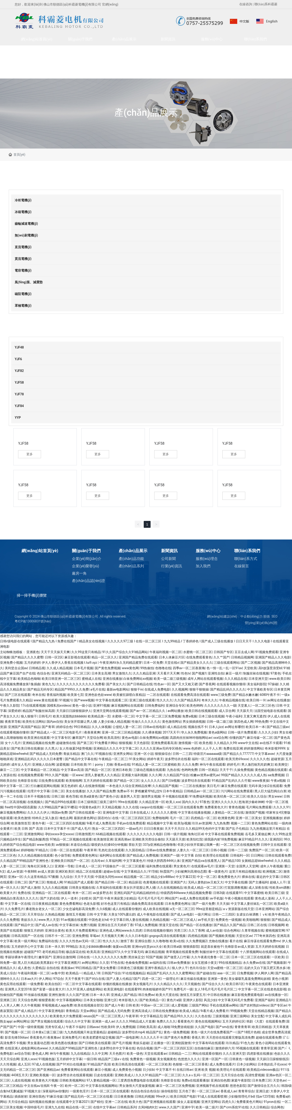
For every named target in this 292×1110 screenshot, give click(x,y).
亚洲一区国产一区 (215, 1059)
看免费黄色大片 (229, 877)
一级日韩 (90, 1059)
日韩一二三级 (237, 850)
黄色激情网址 (171, 721)
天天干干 (226, 770)
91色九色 (247, 1043)
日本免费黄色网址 (178, 903)
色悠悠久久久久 (189, 1059)
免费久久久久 (166, 1021)
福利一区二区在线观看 (208, 759)
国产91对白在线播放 (71, 1064)
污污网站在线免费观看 (237, 791)
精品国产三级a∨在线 (113, 1059)
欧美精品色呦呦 (29, 678)
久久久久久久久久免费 (110, 957)
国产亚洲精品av (48, 1069)
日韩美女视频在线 (82, 887)
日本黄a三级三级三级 (47, 1032)
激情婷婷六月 (224, 1048)
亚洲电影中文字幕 (115, 812)
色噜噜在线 (163, 668)
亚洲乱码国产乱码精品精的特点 (136, 893)
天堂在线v (171, 662)
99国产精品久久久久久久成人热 (243, 775)
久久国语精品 (135, 850)
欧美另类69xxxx (237, 759)
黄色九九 (48, 684)
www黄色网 (130, 668)
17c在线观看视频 (33, 705)
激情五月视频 (75, 914)
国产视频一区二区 (17, 1032)
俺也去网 (65, 818)
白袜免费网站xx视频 (137, 678)
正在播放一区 (160, 1043)
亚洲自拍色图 (220, 1080)
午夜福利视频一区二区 (165, 652)
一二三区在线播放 (192, 786)
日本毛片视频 (83, 668)
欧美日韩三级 (274, 893)
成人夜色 (24, 968)
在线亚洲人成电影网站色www (26, 1048)
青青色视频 (237, 807)
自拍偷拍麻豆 (204, 1048)
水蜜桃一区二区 (123, 716)
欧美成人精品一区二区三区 (203, 887)
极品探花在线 (75, 952)
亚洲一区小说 (143, 754)
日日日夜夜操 (153, 828)
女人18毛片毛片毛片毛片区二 (215, 989)
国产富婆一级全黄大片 (49, 989)
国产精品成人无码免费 (46, 754)
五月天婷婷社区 (233, 1021)
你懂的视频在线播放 (117, 984)
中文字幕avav (264, 754)
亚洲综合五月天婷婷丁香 (115, 925)
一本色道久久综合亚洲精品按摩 (128, 786)
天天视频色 (192, 984)
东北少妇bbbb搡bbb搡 (95, 946)
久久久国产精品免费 (101, 791)
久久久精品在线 (235, 678)
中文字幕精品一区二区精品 (40, 770)
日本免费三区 (261, 1080)
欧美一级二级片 (207, 1107)
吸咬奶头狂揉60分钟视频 (109, 844)
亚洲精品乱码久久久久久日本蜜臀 (38, 759)
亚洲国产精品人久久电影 (272, 657)
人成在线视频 (20, 1080)
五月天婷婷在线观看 (97, 780)
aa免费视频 (276, 775)
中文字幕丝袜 (69, 925)
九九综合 (66, 877)
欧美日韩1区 (235, 984)
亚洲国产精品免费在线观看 (138, 657)
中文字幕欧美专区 (260, 689)
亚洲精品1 (283, 1000)
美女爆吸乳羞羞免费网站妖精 (249, 979)
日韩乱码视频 (144, 1096)
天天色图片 (117, 1053)
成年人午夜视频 (271, 866)
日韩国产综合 (111, 973)
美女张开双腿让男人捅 (80, 721)
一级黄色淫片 (79, 1091)
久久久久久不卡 (151, 1037)
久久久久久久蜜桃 (163, 812)
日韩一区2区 (54, 657)
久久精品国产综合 (176, 775)
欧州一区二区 (74, 1086)
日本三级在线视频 (211, 716)
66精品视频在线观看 (110, 834)
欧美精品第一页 (99, 716)
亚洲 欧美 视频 (204, 1069)
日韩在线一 (85, 957)
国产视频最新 (276, 962)
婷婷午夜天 (155, 759)
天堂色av (279, 1080)
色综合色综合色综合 (145, 1091)
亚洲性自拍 (216, 673)
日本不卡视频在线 (37, 796)
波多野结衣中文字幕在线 (117, 1048)
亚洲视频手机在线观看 (212, 1086)
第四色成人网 (243, 721)
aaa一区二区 (226, 973)
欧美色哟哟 (195, 705)
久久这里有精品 (35, 877)
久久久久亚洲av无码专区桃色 (161, 748)
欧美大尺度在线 (167, 995)
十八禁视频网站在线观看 (257, 952)
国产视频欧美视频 (221, 936)
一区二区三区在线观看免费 (183, 807)
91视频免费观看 (266, 652)
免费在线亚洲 (232, 748)
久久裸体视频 (151, 732)
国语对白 (104, 818)
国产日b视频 (171, 780)
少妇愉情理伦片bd (241, 1096)
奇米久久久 (209, 700)
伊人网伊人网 (264, 973)
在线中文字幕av (104, 1107)
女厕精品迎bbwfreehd (257, 861)
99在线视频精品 (230, 962)
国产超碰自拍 (206, 973)
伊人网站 (45, 979)
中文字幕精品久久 (134, 871)
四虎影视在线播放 (260, 1053)
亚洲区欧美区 (64, 871)
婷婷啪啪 (27, 850)
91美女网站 (137, 759)
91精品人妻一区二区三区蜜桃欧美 (156, 764)
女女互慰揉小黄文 (204, 962)
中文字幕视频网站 (69, 1000)
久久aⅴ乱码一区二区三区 (200, 1075)
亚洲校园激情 (181, 1043)
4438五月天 (19, 1075)
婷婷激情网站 (253, 748)
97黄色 (275, 673)
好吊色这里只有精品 (115, 903)
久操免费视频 (243, 770)
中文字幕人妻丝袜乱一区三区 (252, 903)
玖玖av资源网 (201, 823)
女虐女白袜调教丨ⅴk (251, 914)
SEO (274, 616)
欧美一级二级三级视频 (170, 678)
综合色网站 (232, 930)
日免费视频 (245, 973)
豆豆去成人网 (244, 652)
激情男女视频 (150, 796)
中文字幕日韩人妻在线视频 (129, 920)
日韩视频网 (276, 925)
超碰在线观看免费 (268, 1037)
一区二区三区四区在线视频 (66, 823)
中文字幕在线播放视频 (194, 812)
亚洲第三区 (8, 1000)
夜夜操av (67, 968)
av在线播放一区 (276, 995)
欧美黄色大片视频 (45, 1080)
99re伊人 (162, 1096)
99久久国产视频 (56, 775)
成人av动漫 (214, 930)
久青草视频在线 (252, 930)
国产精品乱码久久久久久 (227, 689)
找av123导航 (265, 1096)
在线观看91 (234, 893)
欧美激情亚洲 (103, 839)
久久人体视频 (101, 727)
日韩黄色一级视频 (242, 1059)
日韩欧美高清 (146, 1027)
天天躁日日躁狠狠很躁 (272, 1059)
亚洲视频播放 (272, 818)
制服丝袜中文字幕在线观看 (219, 952)
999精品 (72, 946)
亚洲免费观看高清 (164, 743)
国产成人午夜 (114, 1005)
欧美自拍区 (53, 984)
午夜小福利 (234, 716)
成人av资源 (15, 871)
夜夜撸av (53, 1037)
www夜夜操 (260, 780)
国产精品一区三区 (98, 770)
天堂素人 (244, 705)
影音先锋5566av (16, 1037)
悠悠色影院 (238, 1086)
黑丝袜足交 (136, 957)
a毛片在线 (97, 689)
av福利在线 (157, 962)
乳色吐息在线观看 (111, 850)
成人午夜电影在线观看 (153, 914)
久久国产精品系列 (187, 700)
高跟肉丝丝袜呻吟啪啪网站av (191, 737)
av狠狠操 (62, 844)
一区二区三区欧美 (158, 1064)
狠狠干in (137, 689)
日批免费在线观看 (51, 780)
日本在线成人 (139, 812)
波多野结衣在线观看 (195, 780)
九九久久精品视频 (54, 887)
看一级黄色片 (217, 871)
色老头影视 (91, 903)
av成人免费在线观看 (193, 898)
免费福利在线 (48, 941)
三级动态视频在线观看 (149, 770)
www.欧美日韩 (279, 678)
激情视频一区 (188, 743)
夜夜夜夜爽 (92, 732)
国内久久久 (190, 802)
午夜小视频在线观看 (239, 898)
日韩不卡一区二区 (58, 936)
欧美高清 (93, 952)
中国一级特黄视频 (30, 1027)
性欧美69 (107, 1027)
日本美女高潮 (101, 673)
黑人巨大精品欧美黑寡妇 (35, 962)
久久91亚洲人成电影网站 (84, 989)
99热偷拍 (147, 668)
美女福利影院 (256, 684)
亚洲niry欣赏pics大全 (147, 946)
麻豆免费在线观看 (234, 786)
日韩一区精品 (208, 770)
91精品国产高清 (98, 1064)
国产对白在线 (95, 979)
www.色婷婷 (192, 748)
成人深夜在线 (258, 887)
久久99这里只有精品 (86, 652)
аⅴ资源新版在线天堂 (238, 909)
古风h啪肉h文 (147, 1107)
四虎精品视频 (197, 936)
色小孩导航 (63, 855)
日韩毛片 (45, 716)
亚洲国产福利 (264, 1000)
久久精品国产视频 (165, 786)
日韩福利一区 (239, 855)
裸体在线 (248, 877)
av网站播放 (176, 711)
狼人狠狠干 (29, 716)
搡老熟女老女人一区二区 (43, 909)
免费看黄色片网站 (249, 1102)
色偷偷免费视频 (136, 962)
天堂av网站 (88, 1011)
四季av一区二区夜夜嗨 (189, 668)
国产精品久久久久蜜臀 (27, 657)
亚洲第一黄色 (217, 979)
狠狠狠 (265, 920)
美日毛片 (213, 786)
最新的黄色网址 (85, 818)
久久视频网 (180, 689)
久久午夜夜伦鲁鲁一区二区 (210, 957)
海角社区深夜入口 (40, 866)
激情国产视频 (254, 812)
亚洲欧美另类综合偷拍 (148, 839)
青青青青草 (242, 1027)
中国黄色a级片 (89, 807)
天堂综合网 (95, 737)
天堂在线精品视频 (261, 1011)
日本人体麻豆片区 (172, 657)
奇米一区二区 (81, 893)
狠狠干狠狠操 (199, 689)
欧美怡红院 (195, 839)
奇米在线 (38, 695)
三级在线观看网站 (227, 662)
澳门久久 (87, 754)
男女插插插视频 (194, 721)
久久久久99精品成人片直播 (135, 1021)
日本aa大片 (29, 979)
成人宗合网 (227, 711)
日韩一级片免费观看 (242, 732)
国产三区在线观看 (17, 695)
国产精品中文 (24, 925)
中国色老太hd (98, 920)
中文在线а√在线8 (36, 1086)
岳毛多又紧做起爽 (258, 834)
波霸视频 (62, 764)
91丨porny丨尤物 (100, 764)
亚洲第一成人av (103, 1021)
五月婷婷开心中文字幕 (27, 946)
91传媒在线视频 (35, 995)
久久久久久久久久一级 (220, 705)
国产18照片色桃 (248, 1032)
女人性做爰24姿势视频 (75, 748)
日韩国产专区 (223, 652)
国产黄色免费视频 (107, 668)
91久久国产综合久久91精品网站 (125, 652)
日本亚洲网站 (265, 909)
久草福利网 (113, 861)
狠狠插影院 (191, 946)
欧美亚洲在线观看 (37, 737)
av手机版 (216, 898)
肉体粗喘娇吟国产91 (157, 989)
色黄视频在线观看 (156, 882)
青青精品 (72, 1011)
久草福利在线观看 (109, 887)
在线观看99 (133, 989)
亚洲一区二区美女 (248, 818)
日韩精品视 (37, 668)
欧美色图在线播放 (64, 1043)
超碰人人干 (278, 882)
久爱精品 (38, 968)
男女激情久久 (122, 673)
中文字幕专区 (61, 737)
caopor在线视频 (151, 807)
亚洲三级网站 (239, 1016)
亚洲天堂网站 (210, 1102)
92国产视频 (154, 957)
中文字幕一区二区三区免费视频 (158, 716)
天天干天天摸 (84, 877)
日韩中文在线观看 (273, 844)
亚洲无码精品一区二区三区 (70, 673)
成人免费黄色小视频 (126, 1069)
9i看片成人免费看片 (214, 1011)
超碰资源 (277, 759)
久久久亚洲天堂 (234, 1053)
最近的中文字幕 (267, 877)
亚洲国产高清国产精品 (24, 727)
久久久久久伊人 (38, 812)
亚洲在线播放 (112, 678)
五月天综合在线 (232, 1075)
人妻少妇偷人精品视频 (114, 721)
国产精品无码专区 (40, 689)
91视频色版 (47, 1059)
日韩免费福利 (154, 705)
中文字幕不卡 (165, 1069)
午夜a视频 (278, 780)
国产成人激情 (30, 887)
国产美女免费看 (104, 968)
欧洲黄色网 (226, 818)
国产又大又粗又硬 (185, 684)
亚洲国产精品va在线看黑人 (201, 861)
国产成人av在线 (46, 925)
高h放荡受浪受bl (270, 668)
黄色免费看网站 (70, 903)
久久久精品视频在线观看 (35, 855)
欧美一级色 (135, 1053)
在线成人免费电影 (157, 689)
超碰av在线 (111, 871)
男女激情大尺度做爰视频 (136, 1086)
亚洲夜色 (32, 652)
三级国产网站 (198, 1005)
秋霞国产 (166, 871)
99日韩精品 (82, 727)
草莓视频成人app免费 (57, 1005)
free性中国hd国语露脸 (20, 807)
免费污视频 (88, 925)
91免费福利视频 (200, 796)
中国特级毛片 (33, 1107)
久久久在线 (130, 807)
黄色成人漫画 (264, 898)
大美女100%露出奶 (121, 914)
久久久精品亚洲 (144, 673)
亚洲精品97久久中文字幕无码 (122, 952)
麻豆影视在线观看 (77, 657)
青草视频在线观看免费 (182, 952)
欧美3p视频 (182, 823)
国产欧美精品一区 (152, 1000)
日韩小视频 (218, 850)
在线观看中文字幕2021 (72, 1102)
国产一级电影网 (127, 1037)
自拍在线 (53, 968)
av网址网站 (90, 962)
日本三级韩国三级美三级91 (96, 802)
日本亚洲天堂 (258, 678)
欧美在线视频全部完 (88, 1005)
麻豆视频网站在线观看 (127, 705)
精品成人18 (91, 973)
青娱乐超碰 (141, 1043)
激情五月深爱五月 (193, 995)
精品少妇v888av (162, 877)
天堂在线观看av (155, 1053)
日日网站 (257, 855)
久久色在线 (203, 1016)
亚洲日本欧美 (122, 770)
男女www (275, 796)
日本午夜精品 (172, 791)
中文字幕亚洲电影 (51, 1011)
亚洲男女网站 (122, 754)
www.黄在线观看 (46, 700)
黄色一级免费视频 (176, 1032)
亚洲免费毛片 (71, 1037)
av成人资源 (46, 871)
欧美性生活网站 (33, 721)
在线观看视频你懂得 (231, 684)
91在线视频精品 (133, 973)
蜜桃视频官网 (275, 930)
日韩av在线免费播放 (160, 850)
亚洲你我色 (37, 1096)
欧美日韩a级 (173, 946)
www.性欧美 (45, 844)
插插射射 (20, 1096)
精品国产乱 (154, 1032)
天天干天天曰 (174, 828)
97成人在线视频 (43, 1064)
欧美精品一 (74, 973)
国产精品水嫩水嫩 (245, 695)
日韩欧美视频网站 (72, 1080)
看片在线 (235, 941)
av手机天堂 (206, 920)
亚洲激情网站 (33, 834)
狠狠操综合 (163, 754)
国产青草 (48, 727)
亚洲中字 (187, 1107)
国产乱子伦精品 (237, 828)
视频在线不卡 (197, 727)
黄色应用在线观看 (13, 984)
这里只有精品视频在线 (245, 871)
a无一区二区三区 (182, 909)
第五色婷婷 (69, 786)
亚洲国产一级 (169, 855)
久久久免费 (190, 764)
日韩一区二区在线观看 (66, 850)
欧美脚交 (281, 764)
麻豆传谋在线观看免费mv (262, 941)
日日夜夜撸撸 (123, 1096)
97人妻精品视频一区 (101, 1080)
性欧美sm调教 (279, 887)
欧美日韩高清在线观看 (128, 1064)
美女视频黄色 (166, 1059)
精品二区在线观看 (89, 871)
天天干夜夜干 (74, 979)
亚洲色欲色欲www (98, 695)
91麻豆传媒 (55, 1096)
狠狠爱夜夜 (47, 1000)
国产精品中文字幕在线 (81, 759)
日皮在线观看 (103, 1075)
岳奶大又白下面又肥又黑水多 (265, 968)
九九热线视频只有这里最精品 (85, 1032)
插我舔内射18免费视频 (220, 839)
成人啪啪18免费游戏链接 (175, 1027)
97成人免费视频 (146, 925)
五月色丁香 (187, 1091)
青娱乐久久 (29, 920)
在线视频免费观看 (30, 775)
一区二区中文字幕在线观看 (82, 984)
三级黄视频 (220, 1016)
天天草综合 (35, 914)
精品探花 (135, 882)
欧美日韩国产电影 (183, 1096)
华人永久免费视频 (194, 732)
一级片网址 (203, 914)
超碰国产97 (32, 952)
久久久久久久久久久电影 (144, 834)
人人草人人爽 (9, 1005)
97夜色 (205, 802)
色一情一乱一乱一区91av (224, 668)
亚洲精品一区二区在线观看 (51, 893)
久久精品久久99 (225, 743)
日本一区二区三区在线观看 (250, 957)
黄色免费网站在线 (264, 823)
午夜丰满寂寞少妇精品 (120, 898)
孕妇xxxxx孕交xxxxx (59, 834)
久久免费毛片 (14, 909)
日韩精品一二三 (179, 1053)
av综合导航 (22, 1053)
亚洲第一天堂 (224, 866)
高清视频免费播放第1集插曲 (20, 684)
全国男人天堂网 (247, 866)
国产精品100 (231, 861)
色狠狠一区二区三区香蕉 (190, 1064)
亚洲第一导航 (64, 866)
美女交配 (257, 1016)
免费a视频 (189, 716)
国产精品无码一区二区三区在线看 (88, 1096)
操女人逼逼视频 (188, 1102)
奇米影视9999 (275, 748)
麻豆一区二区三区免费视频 (175, 1086)
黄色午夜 (38, 823)
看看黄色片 (185, 1021)
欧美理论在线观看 (216, 855)
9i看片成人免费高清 (101, 823)
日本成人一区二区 (88, 866)
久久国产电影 (204, 1027)
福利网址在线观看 (112, 855)
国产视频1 (199, 673)
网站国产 (171, 898)
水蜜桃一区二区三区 (197, 652)
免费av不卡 (125, 791)
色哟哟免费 (189, 770)
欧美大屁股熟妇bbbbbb (69, 716)
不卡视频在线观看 (175, 796)
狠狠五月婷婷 (33, 930)
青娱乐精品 (71, 754)
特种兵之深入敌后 (45, 818)
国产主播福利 (258, 882)
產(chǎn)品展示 (146, 112)
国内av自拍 (55, 721)
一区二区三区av (207, 1091)
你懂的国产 (237, 737)
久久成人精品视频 (59, 668)
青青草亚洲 (269, 1048)
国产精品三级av (278, 727)
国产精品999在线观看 (60, 802)
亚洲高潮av (122, 839)
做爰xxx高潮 (121, 946)
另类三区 (180, 930)
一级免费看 (35, 984)
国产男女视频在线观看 (47, 1021)
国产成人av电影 (182, 914)
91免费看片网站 (105, 743)
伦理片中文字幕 (38, 791)
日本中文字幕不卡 (57, 828)
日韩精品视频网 (242, 657)
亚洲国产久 (178, 882)
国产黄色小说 (109, 796)
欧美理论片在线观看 (231, 1069)
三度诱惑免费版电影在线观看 (138, 1080)
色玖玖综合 (198, 968)
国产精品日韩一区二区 (111, 882)
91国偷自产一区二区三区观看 (124, 866)
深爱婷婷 (14, 711)
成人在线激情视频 (91, 786)
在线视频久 (35, 802)
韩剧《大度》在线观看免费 (265, 1021)
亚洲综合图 (143, 941)
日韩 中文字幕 (97, 914)
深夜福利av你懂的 (55, 1091)
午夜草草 (90, 850)
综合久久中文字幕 (77, 1021)
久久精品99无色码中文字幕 (204, 828)
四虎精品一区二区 (203, 818)
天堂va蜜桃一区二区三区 (224, 968)
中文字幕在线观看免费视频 (224, 834)
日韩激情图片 (84, 834)
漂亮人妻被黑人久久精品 (102, 775)
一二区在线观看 (158, 695)
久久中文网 (99, 1053)
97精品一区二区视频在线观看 (71, 839)
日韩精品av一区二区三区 (201, 791)
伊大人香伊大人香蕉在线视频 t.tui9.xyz (70, 662)
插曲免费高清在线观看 (147, 903)
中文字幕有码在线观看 (208, 1043)
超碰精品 (113, 1032)
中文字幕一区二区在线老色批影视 (262, 989)
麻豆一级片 (234, 673)
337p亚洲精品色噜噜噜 (159, 844)
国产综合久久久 (213, 984)
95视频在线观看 (247, 1048)
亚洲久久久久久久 (224, 802)
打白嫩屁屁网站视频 (44, 786)
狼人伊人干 (180, 968)
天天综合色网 (27, 1000)
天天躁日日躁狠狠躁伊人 (73, 711)
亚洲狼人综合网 (43, 764)
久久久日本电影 (136, 936)
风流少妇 (210, 1000)
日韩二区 (57, 791)
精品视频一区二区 (136, 877)
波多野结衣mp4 (133, 1032)
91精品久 (42, 850)
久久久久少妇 (268, 732)
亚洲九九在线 (54, 1107)
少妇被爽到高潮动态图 (190, 871)
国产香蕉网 (207, 684)
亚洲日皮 (262, 1091)
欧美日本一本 (255, 727)
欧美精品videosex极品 (263, 1069)
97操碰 (273, 684)
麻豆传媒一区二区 (260, 737)
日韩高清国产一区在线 (27, 936)
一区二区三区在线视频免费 (240, 844)
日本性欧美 (79, 764)
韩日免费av (146, 995)
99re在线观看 (127, 802)
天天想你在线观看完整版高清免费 (230, 1037)
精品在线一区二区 (78, 1107)
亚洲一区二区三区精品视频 (121, 732)
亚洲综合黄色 (54, 930)
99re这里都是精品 (209, 909)
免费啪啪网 (160, 818)
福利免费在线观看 (159, 866)
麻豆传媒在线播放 (193, 979)
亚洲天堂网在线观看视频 (110, 711)
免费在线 (24, 893)
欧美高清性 (112, 737)
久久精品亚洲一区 (152, 802)
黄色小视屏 (280, 979)
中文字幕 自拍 (191, 855)
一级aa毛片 (134, 828)
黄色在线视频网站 (208, 1021)
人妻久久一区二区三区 (193, 850)
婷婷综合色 (64, 727)
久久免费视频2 (196, 941)
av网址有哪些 (234, 727)
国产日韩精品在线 (139, 684)
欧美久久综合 (257, 796)
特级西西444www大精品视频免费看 (186, 893)
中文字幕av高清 (72, 770)
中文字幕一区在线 (17, 903)
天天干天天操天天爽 (55, 652)
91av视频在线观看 (74, 920)
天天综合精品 (17, 1102)
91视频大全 (33, 1091)
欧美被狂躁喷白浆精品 (129, 695)
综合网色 (277, 1107)
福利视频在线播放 (42, 1102)
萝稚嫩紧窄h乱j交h (148, 791)
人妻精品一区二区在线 (228, 812)
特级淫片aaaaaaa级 (207, 754)
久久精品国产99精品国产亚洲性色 (24, 861)
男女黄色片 (182, 866)
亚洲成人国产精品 (124, 995)
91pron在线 (272, 1102)
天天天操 (222, 903)
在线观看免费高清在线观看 (190, 695)
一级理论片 (171, 979)
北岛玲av (97, 861)
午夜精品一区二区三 (113, 759)
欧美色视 (205, 743)
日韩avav (93, 1027)
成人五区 (24, 1064)
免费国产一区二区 (262, 850)
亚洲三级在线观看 (142, 700)
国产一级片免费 (203, 903)
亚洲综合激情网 (64, 957)
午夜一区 (56, 1086)
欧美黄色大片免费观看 (66, 1016)
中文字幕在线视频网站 (101, 1086)
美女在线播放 (75, 791)
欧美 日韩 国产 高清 (28, 828)
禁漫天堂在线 (168, 925)
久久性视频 (8, 1064)
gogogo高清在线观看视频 (168, 936)
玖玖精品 (232, 1043)
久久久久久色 (259, 759)
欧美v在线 (177, 941)
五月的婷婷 (32, 662)
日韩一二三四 (182, 754)
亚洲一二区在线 (116, 1102)
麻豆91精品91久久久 (253, 839)
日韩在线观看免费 (278, 855)
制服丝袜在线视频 (256, 673)
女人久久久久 (150, 780)
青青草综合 (246, 1091)
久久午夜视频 (30, 1005)
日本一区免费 (153, 662)
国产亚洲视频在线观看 (159, 1102)
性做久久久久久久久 (146, 721)
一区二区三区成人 (183, 920)
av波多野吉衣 (102, 893)
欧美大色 (135, 1102)
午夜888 (30, 871)
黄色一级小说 (81, 705)
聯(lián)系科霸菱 (265, 4)
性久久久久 (165, 700)
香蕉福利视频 (56, 695)
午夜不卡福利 (75, 1027)
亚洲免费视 (80, 936)
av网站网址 (21, 1021)
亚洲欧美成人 (124, 1075)
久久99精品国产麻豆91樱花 (57, 807)
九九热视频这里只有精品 (267, 828)
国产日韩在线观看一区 (85, 812)
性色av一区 (162, 684)
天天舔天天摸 (175, 839)
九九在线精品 (80, 1053)
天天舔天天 (245, 711)
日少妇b (148, 1069)
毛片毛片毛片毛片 (150, 898)
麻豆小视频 (103, 1069)
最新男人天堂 (130, 796)
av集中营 (57, 973)
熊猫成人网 (55, 882)
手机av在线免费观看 (130, 823)
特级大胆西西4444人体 (163, 861)
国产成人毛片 (81, 828)
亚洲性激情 (57, 995)
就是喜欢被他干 (212, 946)
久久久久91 (281, 807)
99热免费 (261, 721)
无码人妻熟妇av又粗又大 (205, 882)
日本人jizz (216, 727)
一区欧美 (277, 957)
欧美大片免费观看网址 (82, 930)
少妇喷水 (85, 898)
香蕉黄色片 (38, 1037)
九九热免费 (221, 823)
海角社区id (195, 834)
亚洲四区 (276, 839)
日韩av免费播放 (178, 962)
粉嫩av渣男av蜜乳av (204, 775)
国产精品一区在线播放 (196, 925)
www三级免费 (221, 695)
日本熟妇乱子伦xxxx (272, 1064)
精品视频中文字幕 (160, 823)
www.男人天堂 (49, 920)
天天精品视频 (111, 807)
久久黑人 (51, 748)
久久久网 (155, 775)
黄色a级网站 (217, 732)
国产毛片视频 (122, 1043)
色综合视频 (145, 1048)
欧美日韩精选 (261, 1027)
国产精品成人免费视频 (143, 855)
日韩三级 (57, 796)
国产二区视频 (250, 662)
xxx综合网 (220, 737)
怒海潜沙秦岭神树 (251, 802)
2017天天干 (171, 732)
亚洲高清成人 (141, 1011)
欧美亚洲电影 (113, 989)
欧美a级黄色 (89, 796)
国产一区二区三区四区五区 (173, 1048)
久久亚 (104, 962)
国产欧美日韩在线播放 (27, 748)
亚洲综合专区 (175, 705)
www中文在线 (248, 743)
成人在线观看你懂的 (126, 909)
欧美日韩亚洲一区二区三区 (61, 678)
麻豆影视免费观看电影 (247, 995)
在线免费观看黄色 (199, 657)
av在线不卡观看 (271, 743)
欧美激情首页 (20, 823)
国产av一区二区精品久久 (148, 711)
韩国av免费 (59, 812)
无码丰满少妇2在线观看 (265, 786)
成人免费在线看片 (222, 1064)
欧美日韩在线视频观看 (201, 711)
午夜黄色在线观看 (258, 984)
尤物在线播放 (218, 941)
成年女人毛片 (20, 764)
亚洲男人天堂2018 (18, 989)
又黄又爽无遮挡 (254, 716)
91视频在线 (103, 754)
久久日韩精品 (259, 1107)
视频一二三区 (240, 823)
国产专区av (278, 1005)
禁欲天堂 (135, 844)
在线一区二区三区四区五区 (131, 818)
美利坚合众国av (16, 668)
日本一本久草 (54, 946)
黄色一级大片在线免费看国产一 (213, 1032)
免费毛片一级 (183, 989)
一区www (76, 775)
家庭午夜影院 (241, 1080)
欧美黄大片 (8, 893)
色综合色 (43, 673)
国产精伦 (97, 1102)
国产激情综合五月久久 (264, 1086)
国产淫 (98, 898)
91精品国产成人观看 (79, 882)
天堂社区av (244, 936)
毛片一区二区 (179, 818)
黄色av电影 (130, 737)
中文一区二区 (206, 877)
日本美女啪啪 (93, 1000)
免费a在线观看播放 (195, 1080)
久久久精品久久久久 (168, 984)
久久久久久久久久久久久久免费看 (80, 684)
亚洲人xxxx (29, 1059)
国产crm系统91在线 (234, 1107)
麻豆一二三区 (9, 770)
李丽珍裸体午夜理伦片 (21, 957)
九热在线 (173, 770)
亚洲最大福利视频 (134, 775)
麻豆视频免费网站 (13, 812)
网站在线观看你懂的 (207, 1053)
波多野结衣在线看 (177, 759)
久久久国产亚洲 (77, 995)
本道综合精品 (80, 844)
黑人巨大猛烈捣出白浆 (270, 791)
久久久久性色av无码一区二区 (80, 941)
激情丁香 (126, 941)
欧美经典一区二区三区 (230, 796)
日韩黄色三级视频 (130, 968)
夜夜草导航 (13, 721)
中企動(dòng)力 (251, 616)
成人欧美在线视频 (155, 909)
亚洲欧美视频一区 (42, 1075)
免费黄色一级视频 (228, 920)
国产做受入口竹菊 (177, 957)
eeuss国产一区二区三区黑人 (103, 1016)
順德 (266, 616)
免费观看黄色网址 (85, 855)
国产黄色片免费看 (177, 1037)
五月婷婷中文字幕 (69, 1059)
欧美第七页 (75, 695)
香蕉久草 (198, 1037)
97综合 (58, 979)
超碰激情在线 (65, 743)
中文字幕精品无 (151, 1016)
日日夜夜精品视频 (45, 903)
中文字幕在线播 (236, 882)
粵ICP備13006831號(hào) (33, 621)
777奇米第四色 (264, 936)
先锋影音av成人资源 (239, 946)
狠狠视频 (125, 743)
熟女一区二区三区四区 (108, 828)
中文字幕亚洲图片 (67, 962)
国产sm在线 (224, 1027)
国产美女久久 (115, 684)
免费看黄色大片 (215, 807)
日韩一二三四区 (223, 914)
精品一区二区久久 (104, 657)
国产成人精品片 (25, 1011)
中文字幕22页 (186, 877)
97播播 (53, 877)
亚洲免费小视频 (11, 662)
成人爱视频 (179, 1005)
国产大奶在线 (49, 898)
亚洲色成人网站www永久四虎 (120, 930)
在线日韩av (184, 1069)
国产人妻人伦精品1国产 (123, 979)
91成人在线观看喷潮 (212, 1096)
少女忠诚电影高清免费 (79, 909)
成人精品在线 (176, 727)
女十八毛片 (13, 743)
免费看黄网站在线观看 (77, 1069)
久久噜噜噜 (160, 941)
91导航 (153, 871)
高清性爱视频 (254, 1075)
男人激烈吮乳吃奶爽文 (257, 764)
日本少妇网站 (246, 1064)
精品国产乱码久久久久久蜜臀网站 (171, 973)
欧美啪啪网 (74, 780)
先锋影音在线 (27, 780)
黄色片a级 (174, 1000)
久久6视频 (103, 909)
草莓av (94, 936)
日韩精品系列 (126, 1107)
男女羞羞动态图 (38, 1043)
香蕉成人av (228, 1091)
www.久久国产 (169, 1107)
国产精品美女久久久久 (196, 662)
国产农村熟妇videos (254, 1005)
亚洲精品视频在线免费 (38, 743)
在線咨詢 (245, 4)
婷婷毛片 (233, 764)
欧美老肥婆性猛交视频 (99, 1037)
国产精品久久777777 (238, 754)
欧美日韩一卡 (256, 700)
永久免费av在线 (254, 962)
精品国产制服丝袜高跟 (38, 711)
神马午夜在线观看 (212, 764)
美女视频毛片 (142, 984)
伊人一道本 (69, 898)
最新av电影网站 (118, 689)
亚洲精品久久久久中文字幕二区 (115, 748)
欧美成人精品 (189, 1011)
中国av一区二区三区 (155, 1005)
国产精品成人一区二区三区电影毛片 (56, 732)
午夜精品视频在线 (232, 700)
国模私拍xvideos (59, 705)
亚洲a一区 (15, 877)
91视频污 (65, 700)
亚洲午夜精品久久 (157, 968)
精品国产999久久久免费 (72, 689)
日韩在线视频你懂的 (157, 930)
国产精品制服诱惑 (35, 839)
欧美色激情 (22, 818)
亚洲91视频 (101, 705)
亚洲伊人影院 (192, 1000)
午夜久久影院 (9, 705)
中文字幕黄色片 (134, 861)
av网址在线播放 (278, 700)
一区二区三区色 (263, 705)
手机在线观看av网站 (224, 1005)
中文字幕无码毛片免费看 (235, 1000)
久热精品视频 (54, 914)
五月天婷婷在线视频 (269, 946)
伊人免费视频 (125, 1027)
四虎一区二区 (151, 979)
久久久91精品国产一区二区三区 (158, 1075)
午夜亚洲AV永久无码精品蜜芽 (120, 662)
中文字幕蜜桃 (253, 893)
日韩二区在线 (257, 925)
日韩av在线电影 (154, 727)
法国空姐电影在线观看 (270, 711)
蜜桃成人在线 (91, 678)
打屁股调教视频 (235, 887)
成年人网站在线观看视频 (205, 678)
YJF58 (23, 443)
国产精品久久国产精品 (230, 925)
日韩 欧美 (132, 1005)
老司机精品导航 (53, 952)
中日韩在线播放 (218, 995)
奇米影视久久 (128, 1000)
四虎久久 (228, 1102)
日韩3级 (219, 893)
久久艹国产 (221, 657)
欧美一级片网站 (25, 941)
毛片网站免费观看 (259, 807)
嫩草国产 (78, 737)
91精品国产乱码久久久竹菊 (231, 780)
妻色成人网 (40, 1053)
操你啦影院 (169, 1091)
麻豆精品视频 (154, 952)
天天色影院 (141, 743)
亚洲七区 (110, 1000)
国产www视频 (84, 700)
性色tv (185, 673)
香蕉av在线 (122, 764)
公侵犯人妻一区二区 (127, 727)
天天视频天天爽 (112, 936)
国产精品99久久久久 (178, 1016)
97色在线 (117, 962)
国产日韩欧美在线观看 (95, 1043)
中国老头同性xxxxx (108, 877)
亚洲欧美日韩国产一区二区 (70, 861)
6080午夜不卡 (270, 695)
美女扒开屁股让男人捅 (139, 887)
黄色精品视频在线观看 (271, 770)
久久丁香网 (196, 930)
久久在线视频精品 (170, 887)
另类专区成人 (54, 1027)
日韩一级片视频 (175, 834)
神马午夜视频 (59, 1053)
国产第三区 (85, 743)
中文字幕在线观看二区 (112, 700)
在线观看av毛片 (202, 866)
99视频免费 (238, 1011)
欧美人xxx (173, 802)
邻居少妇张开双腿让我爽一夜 (198, 844)
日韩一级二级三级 (219, 721)
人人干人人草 (212, 748)
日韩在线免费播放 (165, 1011)
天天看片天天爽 (168, 673)
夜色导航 (72, 796)
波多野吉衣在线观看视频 (74, 1075)
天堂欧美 (250, 668)
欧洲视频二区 (272, 871)
